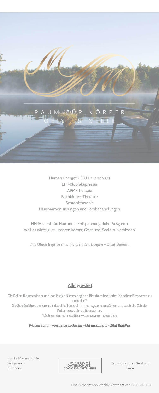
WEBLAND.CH (141, 385)
